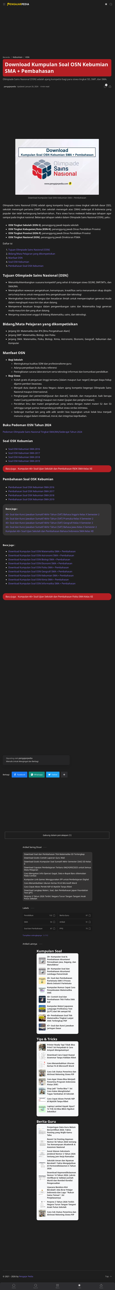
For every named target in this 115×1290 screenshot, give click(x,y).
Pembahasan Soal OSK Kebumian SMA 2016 (31, 487)
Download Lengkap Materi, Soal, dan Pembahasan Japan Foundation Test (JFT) (56, 891)
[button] (106, 4)
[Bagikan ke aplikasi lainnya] (64, 775)
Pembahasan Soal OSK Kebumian (25, 265)
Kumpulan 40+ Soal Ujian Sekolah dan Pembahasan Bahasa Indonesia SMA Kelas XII (49, 531)
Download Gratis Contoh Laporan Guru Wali (44, 858)
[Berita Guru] (75, 915)
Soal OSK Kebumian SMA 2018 (24, 457)
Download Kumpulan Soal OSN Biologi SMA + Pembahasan (39, 559)
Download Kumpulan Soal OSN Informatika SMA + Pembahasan (41, 583)
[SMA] (40, 922)
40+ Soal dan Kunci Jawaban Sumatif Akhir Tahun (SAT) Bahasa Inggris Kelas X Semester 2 (52, 514)
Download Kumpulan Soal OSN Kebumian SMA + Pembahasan (41, 575)
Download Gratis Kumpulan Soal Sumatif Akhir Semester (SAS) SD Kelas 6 (57, 863)
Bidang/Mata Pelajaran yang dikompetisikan (31, 253)
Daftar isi (7, 243)
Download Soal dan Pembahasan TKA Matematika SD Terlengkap (54, 854)
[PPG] (75, 928)
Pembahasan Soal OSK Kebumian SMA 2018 (31, 495)
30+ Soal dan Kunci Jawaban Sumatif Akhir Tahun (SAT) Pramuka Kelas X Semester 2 (49, 518)
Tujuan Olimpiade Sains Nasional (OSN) (29, 249)
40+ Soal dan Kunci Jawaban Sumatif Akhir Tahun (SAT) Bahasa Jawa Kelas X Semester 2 (51, 527)
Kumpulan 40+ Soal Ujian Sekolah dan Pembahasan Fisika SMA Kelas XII (55, 596)
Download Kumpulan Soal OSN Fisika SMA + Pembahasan (38, 567)
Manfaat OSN (15, 257)
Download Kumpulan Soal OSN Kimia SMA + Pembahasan (38, 579)
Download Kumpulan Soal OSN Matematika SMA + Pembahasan (42, 551)
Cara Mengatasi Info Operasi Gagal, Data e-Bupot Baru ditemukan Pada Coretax (55, 874)
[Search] (111, 4)
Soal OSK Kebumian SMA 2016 (24, 449)
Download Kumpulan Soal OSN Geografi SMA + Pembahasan (40, 571)
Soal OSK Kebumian (18, 261)
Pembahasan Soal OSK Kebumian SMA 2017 (31, 491)
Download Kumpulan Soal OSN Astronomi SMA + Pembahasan (41, 555)
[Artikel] (75, 922)
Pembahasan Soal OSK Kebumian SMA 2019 (31, 499)
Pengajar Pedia (26, 1276)
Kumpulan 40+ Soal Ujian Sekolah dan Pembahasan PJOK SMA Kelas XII (55, 468)
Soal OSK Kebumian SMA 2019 (24, 461)
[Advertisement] (57, 30)
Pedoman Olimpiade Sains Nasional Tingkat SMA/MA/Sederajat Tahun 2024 (42, 431)
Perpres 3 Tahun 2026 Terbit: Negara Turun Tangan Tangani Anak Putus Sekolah (55, 897)
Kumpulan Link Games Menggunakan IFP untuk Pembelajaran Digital (56, 879)
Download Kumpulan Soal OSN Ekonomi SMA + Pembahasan (40, 563)
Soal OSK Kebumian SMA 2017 (24, 453)
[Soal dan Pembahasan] (40, 928)
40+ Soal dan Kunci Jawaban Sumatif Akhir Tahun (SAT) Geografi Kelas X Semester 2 (49, 522)
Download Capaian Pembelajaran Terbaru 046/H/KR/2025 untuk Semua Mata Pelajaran (57, 868)
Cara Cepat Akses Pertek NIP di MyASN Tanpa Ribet (48, 887)
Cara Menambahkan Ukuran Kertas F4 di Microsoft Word (50, 883)
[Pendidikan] (40, 915)
